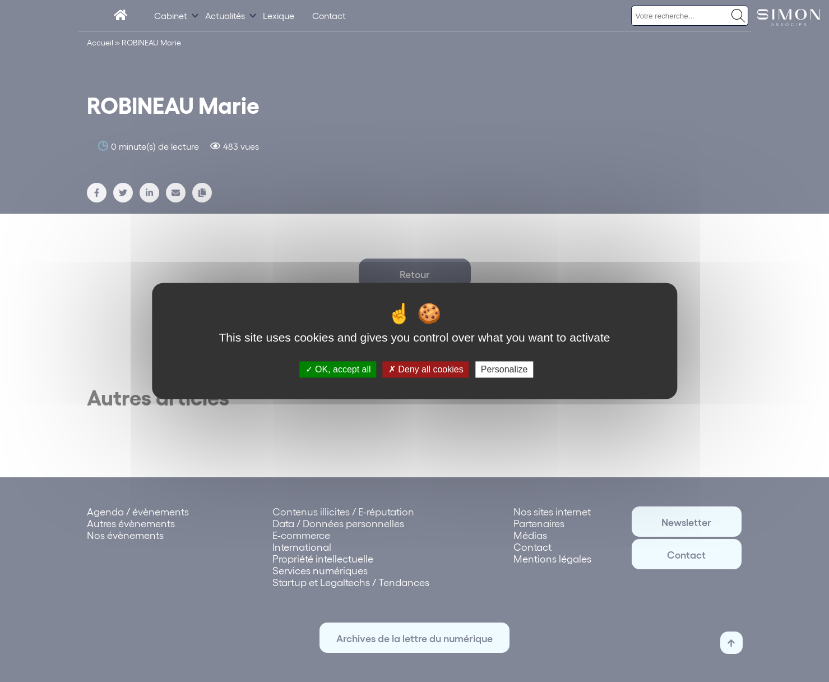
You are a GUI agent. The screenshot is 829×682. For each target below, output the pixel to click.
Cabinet (170, 15)
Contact (329, 15)
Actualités (225, 15)
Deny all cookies (426, 369)
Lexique (278, 15)
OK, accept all (338, 369)
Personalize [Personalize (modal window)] (504, 369)
